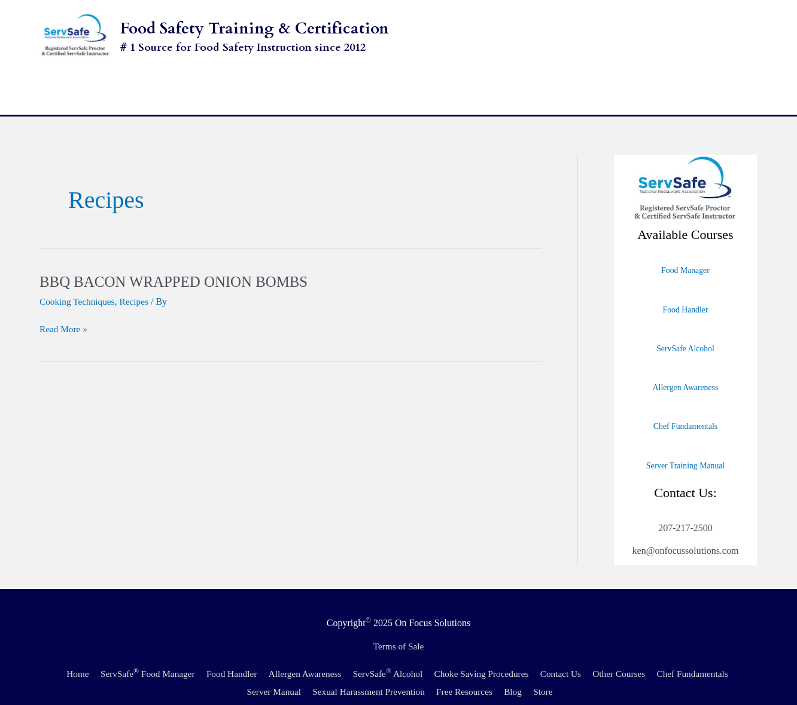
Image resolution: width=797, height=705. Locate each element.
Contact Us (610, 653)
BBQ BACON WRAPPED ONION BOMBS (179, 260)
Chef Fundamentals (685, 405)
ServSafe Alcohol (685, 327)
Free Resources (511, 671)
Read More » (64, 308)
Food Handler (686, 288)
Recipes (138, 281)
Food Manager (685, 250)
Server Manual (312, 671)
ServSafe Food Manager (178, 653)
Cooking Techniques (78, 281)
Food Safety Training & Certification (254, 28)
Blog (562, 671)
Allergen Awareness (685, 366)
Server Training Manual (685, 444)
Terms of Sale (398, 626)
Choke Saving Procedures (526, 653)
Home (105, 653)
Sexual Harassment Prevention (411, 671)
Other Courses (670, 653)
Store (594, 671)
